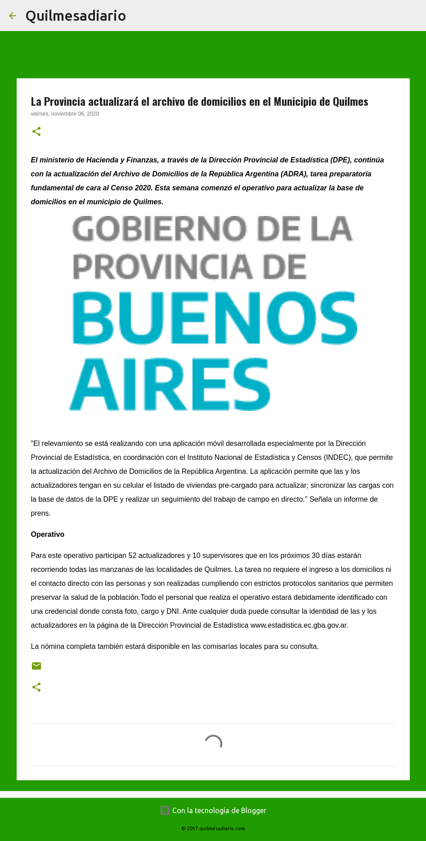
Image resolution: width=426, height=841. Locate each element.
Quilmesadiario (75, 15)
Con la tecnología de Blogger (213, 810)
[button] (36, 132)
